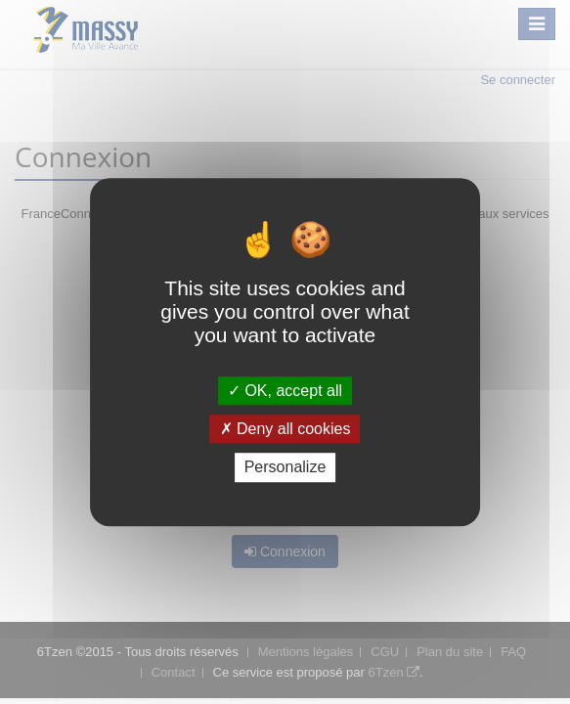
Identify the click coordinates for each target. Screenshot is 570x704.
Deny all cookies (285, 428)
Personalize (285, 468)
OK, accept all (285, 390)
